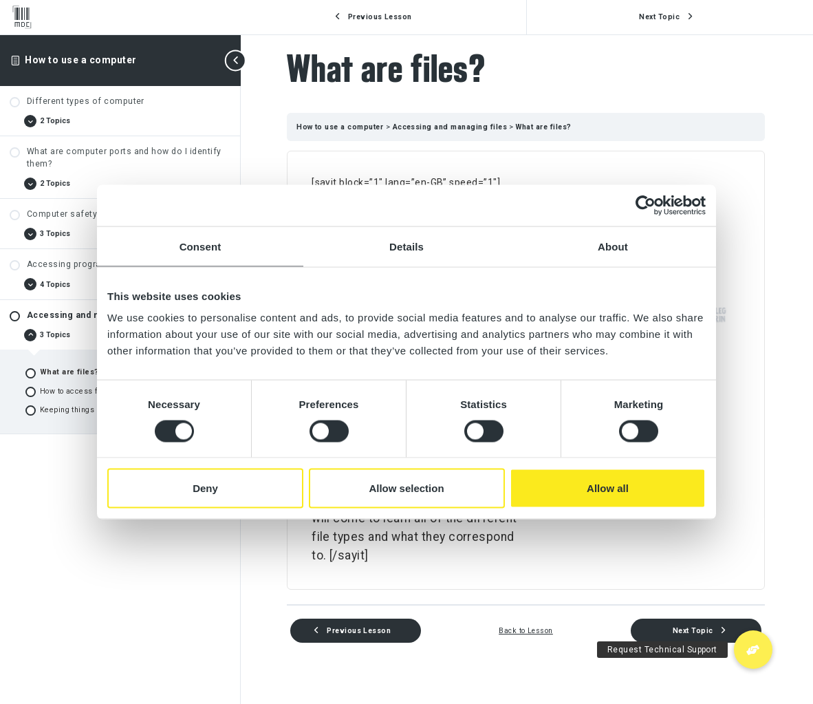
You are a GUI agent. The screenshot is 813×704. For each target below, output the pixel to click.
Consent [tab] (200, 246)
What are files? (545, 126)
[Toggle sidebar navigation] (236, 60)
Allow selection (406, 488)
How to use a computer (80, 59)
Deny (205, 488)
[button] (753, 649)
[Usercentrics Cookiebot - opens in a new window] (645, 205)
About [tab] (613, 246)
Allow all (608, 488)
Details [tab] (406, 246)
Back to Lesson (527, 630)
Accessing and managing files (453, 126)
